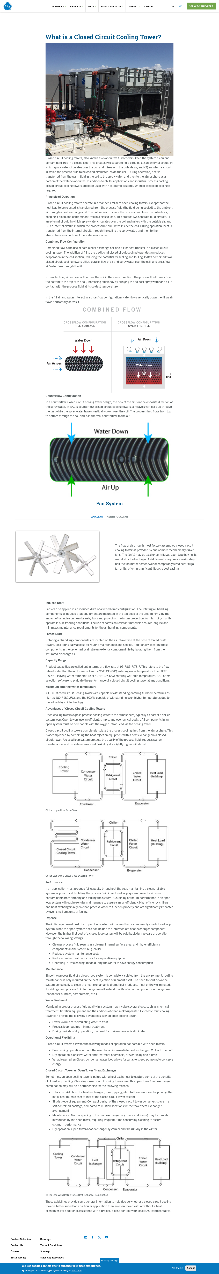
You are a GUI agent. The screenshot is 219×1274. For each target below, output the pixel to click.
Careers (148, 6)
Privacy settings (109, 1260)
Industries (58, 6)
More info (76, 1270)
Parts (91, 6)
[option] (57, 556)
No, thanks (177, 1268)
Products (75, 6)
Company (132, 6)
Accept (191, 1268)
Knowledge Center (111, 6)
